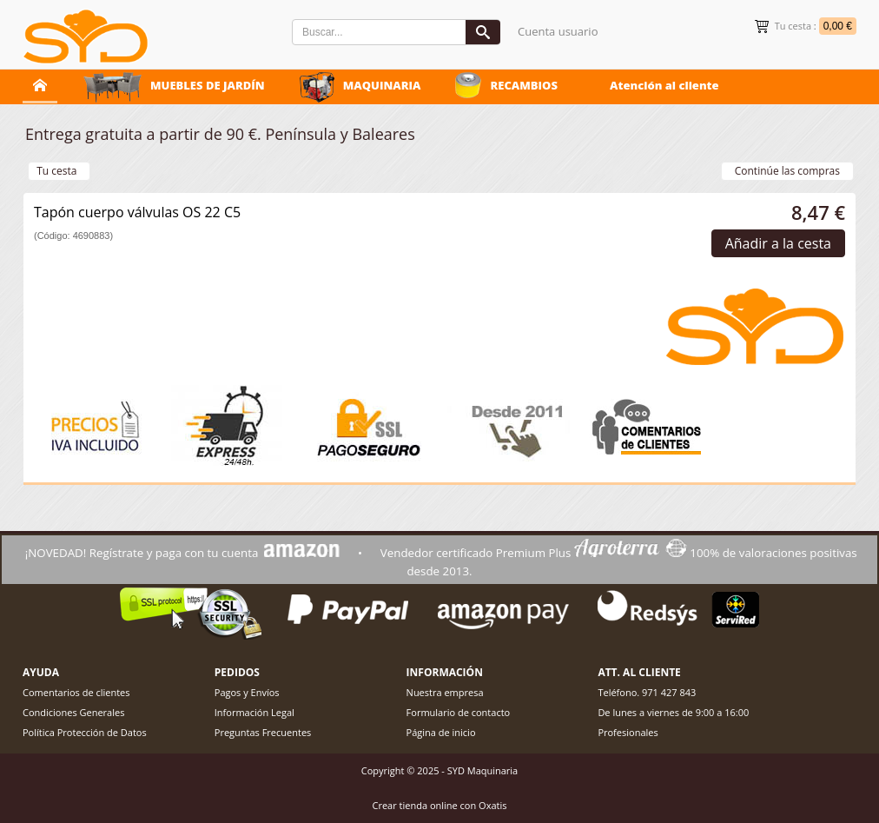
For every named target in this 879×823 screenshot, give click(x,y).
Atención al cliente (664, 85)
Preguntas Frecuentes (263, 732)
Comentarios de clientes (76, 692)
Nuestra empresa (445, 692)
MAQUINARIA (382, 85)
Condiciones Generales (73, 712)
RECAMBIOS (524, 85)
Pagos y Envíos (247, 692)
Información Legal (254, 712)
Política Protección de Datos (85, 732)
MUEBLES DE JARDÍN (207, 85)
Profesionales (628, 732)
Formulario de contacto (458, 712)
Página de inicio (441, 732)
